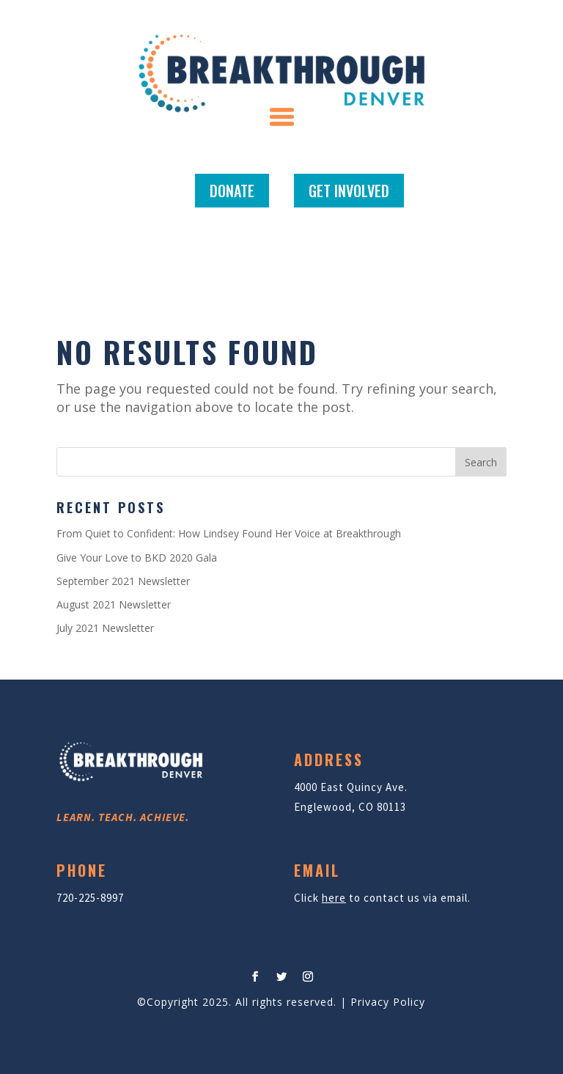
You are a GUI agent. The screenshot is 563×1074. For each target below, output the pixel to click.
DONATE (232, 191)
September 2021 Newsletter (123, 581)
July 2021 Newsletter (105, 628)
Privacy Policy (387, 1002)
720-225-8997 (90, 898)
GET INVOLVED (349, 191)
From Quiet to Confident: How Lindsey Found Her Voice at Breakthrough (228, 533)
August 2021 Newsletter (113, 604)
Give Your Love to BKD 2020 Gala (136, 557)
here (334, 898)
